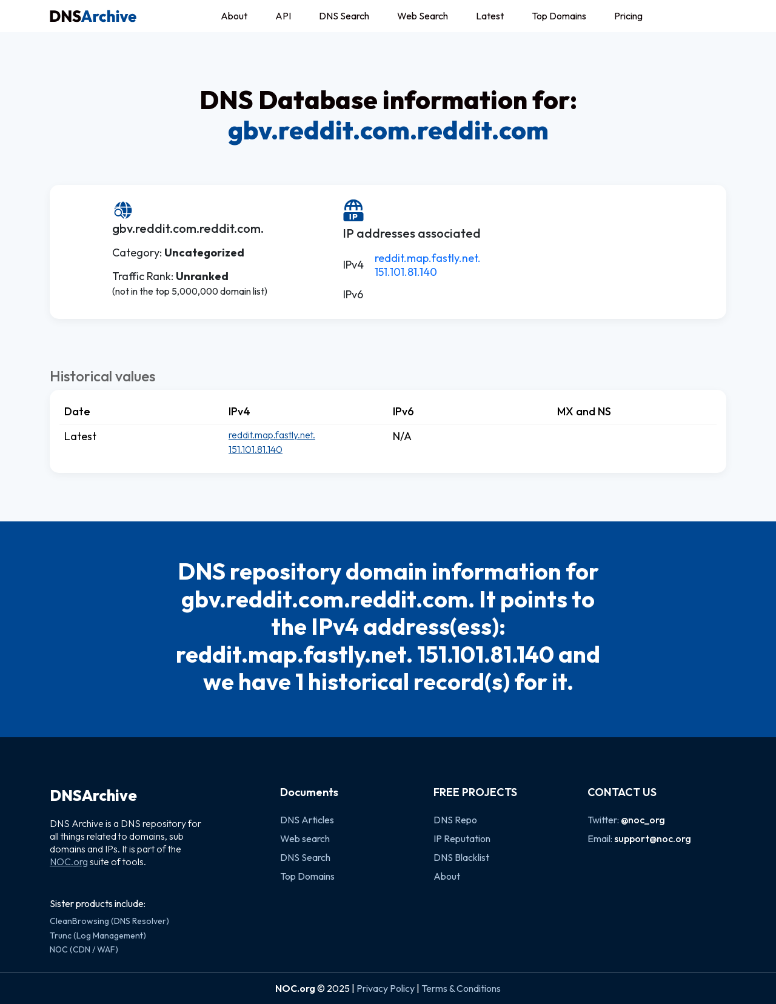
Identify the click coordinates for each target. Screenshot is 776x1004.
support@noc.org (652, 838)
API (283, 16)
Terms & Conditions (461, 988)
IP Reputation (461, 838)
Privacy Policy (385, 988)
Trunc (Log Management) (98, 935)
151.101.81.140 (406, 272)
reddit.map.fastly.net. (428, 258)
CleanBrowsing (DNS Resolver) (109, 920)
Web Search (422, 16)
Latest (490, 16)
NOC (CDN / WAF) (84, 949)
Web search (305, 838)
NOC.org (69, 861)
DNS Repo (455, 820)
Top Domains (559, 16)
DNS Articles (307, 820)
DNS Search (344, 16)
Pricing (628, 16)
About (234, 16)
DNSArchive (93, 795)
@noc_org (643, 820)
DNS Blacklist (461, 857)
